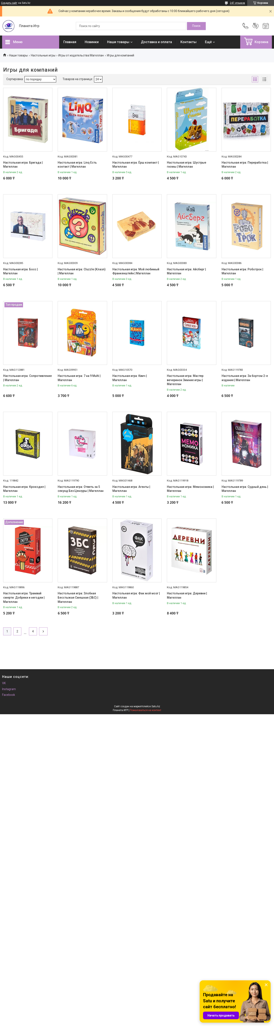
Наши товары (118, 42)
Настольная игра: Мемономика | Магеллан (190, 489)
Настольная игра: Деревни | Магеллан (187, 595)
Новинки (92, 42)
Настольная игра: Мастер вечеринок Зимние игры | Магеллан (185, 380)
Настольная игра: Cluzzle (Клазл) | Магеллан (82, 271)
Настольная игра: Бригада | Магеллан (23, 164)
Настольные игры (43, 55)
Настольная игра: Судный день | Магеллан (245, 489)
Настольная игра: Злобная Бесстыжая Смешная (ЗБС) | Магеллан (78, 597)
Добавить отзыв (256, 26)
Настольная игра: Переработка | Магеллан (245, 164)
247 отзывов (237, 2)
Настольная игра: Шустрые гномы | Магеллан (186, 164)
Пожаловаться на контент (145, 710)
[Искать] (196, 26)
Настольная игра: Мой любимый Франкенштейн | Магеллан (135, 271)
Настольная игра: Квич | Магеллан (129, 378)
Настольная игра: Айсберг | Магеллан (186, 271)
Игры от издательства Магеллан (81, 55)
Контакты (188, 42)
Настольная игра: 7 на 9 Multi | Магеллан (79, 378)
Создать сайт (9, 2)
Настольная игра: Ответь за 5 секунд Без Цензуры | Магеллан (81, 489)
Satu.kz (155, 706)
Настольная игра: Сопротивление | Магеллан (27, 378)
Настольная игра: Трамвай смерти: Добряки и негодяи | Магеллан (24, 597)
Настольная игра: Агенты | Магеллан (131, 489)
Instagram (9, 689)
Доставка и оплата (156, 42)
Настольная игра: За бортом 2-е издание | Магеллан (245, 378)
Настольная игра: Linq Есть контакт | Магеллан (77, 164)
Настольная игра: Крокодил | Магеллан (24, 489)
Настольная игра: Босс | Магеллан (20, 271)
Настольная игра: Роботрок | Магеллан (242, 271)
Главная (69, 42)
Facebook (8, 694)
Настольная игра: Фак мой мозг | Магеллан (136, 595)
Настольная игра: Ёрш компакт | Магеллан (135, 164)
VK (4, 683)
